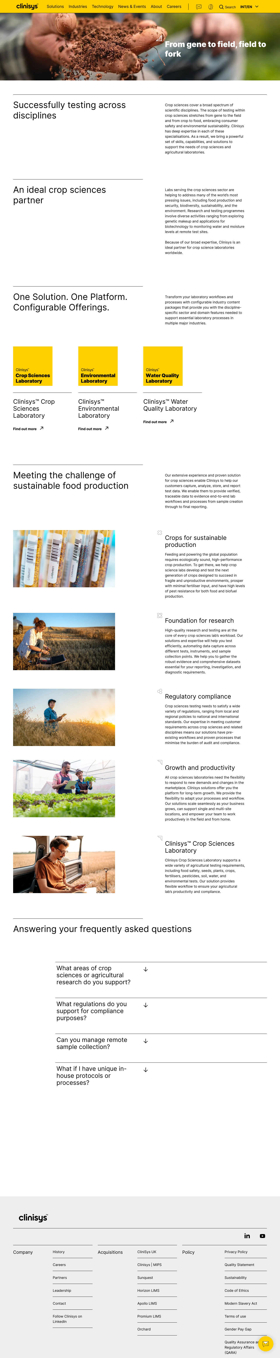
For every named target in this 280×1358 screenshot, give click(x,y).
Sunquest (145, 1277)
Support (210, 7)
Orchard (144, 1329)
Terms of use (235, 1316)
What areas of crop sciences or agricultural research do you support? (93, 975)
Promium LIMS (149, 1316)
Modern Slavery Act (241, 1303)
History (59, 1252)
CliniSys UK (146, 1252)
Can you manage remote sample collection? (91, 1043)
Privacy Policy (236, 1252)
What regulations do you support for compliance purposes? (91, 1010)
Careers (174, 6)
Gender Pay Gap (238, 1329)
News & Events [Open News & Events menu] (132, 6)
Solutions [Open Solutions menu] (55, 6)
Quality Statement (239, 1264)
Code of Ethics (237, 1290)
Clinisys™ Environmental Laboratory (98, 408)
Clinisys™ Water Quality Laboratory (170, 405)
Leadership (62, 1290)
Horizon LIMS (148, 1290)
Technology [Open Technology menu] (103, 6)
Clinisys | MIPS (149, 1264)
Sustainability (236, 1277)
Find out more (25, 428)
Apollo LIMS (147, 1303)
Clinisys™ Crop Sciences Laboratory (34, 408)
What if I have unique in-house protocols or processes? (91, 1075)
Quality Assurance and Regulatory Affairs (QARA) (243, 1347)
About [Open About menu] (156, 6)
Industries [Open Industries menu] (78, 6)
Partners (60, 1277)
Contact (199, 7)
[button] (228, 6)
